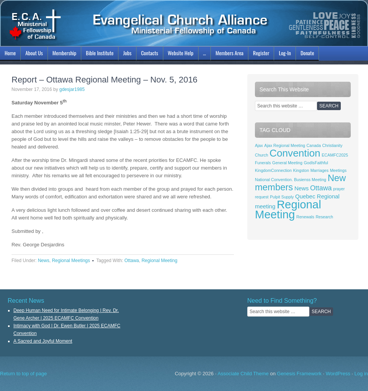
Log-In (284, 54)
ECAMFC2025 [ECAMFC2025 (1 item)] (335, 155)
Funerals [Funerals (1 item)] (263, 162)
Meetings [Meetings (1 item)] (338, 170)
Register (261, 53)
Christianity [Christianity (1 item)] (332, 145)
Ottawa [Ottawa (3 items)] (321, 188)
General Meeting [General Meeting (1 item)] (287, 162)
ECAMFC (184, 23)
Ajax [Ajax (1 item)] (259, 145)
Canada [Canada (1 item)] (314, 145)
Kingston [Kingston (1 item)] (301, 170)
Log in (361, 373)
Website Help (181, 53)
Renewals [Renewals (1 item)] (305, 216)
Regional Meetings (71, 260)
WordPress (338, 373)
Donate (307, 53)
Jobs (126, 54)
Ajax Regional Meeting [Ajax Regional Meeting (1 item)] (284, 145)
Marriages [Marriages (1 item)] (319, 170)
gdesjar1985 (72, 89)
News (43, 260)
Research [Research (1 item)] (324, 216)
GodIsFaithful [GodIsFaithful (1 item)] (316, 162)
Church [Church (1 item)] (261, 155)
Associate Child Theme (242, 373)
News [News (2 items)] (301, 188)
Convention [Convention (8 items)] (294, 153)
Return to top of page (23, 373)
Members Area (229, 53)
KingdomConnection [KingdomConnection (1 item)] (273, 170)
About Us (33, 54)
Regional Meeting (159, 260)
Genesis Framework (299, 373)
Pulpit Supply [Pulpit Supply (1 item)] (282, 197)
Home (10, 53)
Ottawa (132, 260)
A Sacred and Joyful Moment (42, 341)
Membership (63, 54)
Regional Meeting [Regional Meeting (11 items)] (288, 209)
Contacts (149, 53)
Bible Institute (98, 54)
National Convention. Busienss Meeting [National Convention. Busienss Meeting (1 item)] (290, 179)
